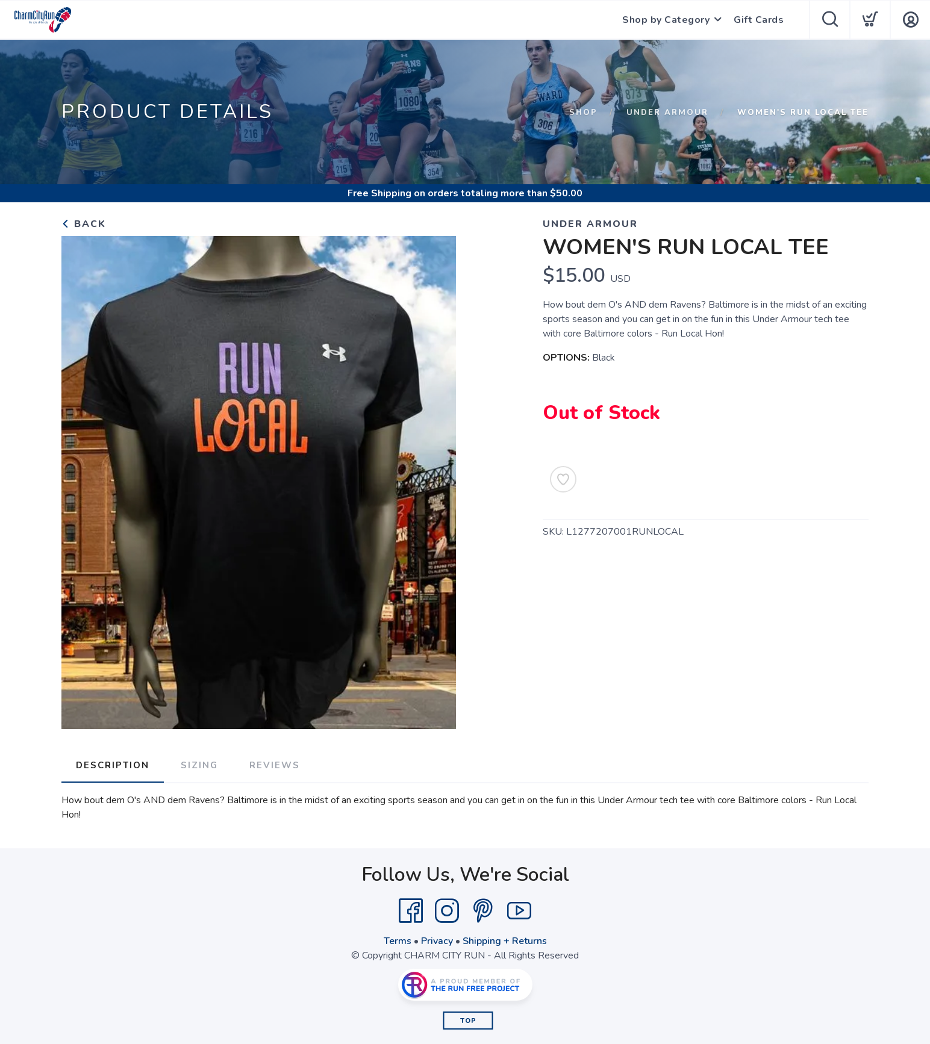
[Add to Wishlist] (563, 479)
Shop (583, 112)
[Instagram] (447, 911)
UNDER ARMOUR (667, 112)
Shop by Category (666, 19)
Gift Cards (759, 19)
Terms (397, 941)
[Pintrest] (483, 911)
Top (468, 1020)
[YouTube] (519, 911)
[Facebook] (411, 911)
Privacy (437, 941)
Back (83, 224)
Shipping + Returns (505, 941)
